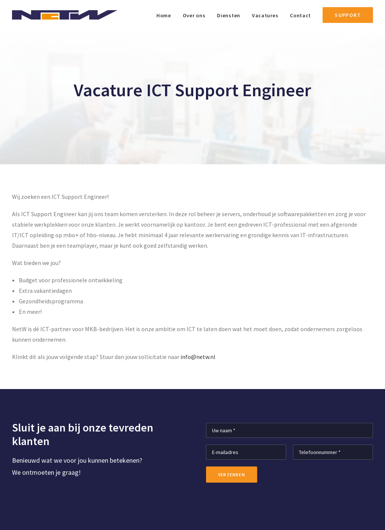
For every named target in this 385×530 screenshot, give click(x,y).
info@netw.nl (197, 356)
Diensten (228, 15)
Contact (300, 15)
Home (163, 15)
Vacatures (265, 15)
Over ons (194, 15)
